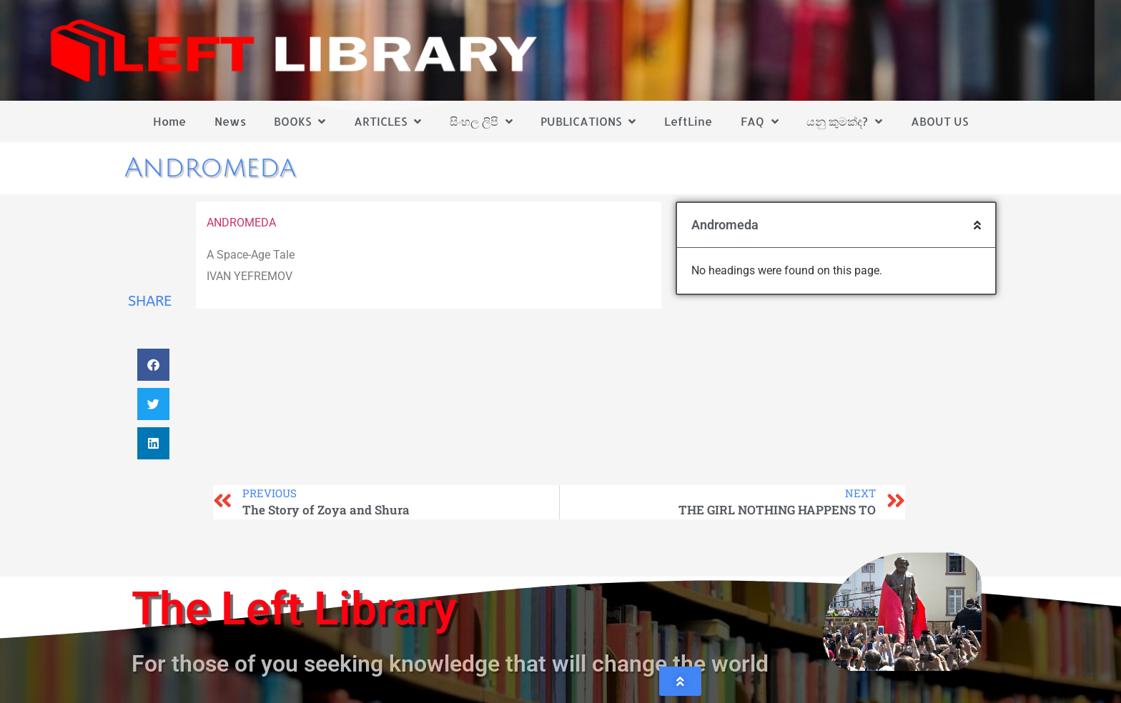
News (230, 121)
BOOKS (299, 121)
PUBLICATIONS (588, 121)
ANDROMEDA (241, 222)
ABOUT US (939, 121)
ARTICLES (387, 121)
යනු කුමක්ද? (844, 121)
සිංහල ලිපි (481, 121)
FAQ (760, 121)
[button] (153, 365)
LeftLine (688, 121)
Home (169, 121)
